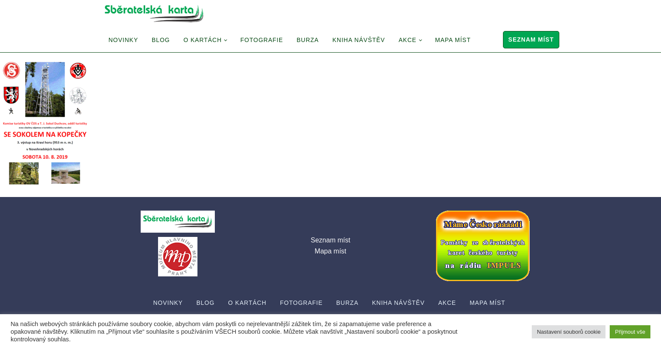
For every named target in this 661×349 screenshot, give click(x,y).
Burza (308, 40)
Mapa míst (453, 40)
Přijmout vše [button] (630, 332)
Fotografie (261, 40)
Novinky (123, 40)
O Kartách (202, 40)
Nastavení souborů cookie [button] (568, 332)
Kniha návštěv (358, 40)
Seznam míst (531, 39)
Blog (161, 40)
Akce (408, 40)
